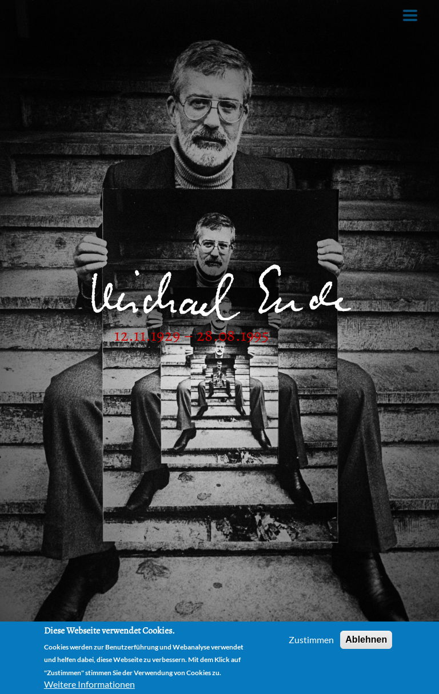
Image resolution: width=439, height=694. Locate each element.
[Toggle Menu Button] (410, 15)
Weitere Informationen (89, 684)
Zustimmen (311, 639)
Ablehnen (366, 639)
